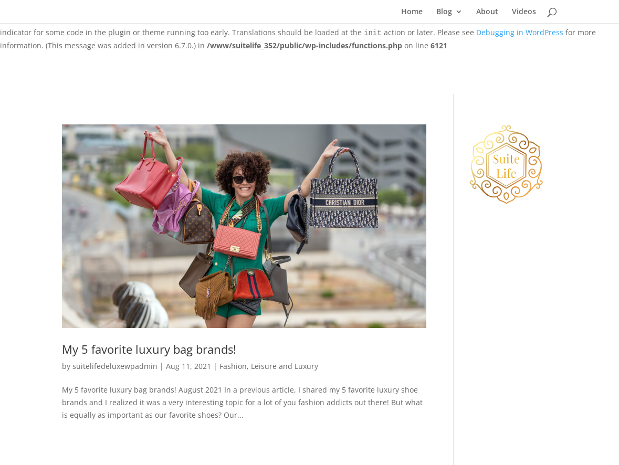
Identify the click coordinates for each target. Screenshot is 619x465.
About (487, 12)
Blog (444, 12)
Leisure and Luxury (284, 366)
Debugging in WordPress (519, 32)
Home (412, 12)
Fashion (233, 366)
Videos (524, 12)
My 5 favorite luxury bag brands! (149, 349)
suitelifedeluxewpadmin (115, 366)
